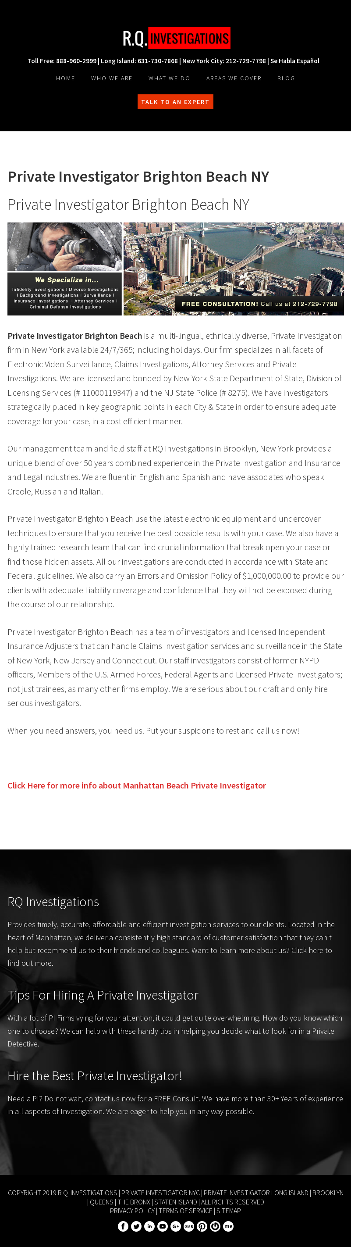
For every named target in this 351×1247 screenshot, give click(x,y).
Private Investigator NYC (160, 1192)
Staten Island (175, 1201)
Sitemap (228, 1210)
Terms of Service (186, 1210)
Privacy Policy (132, 1210)
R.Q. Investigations (175, 38)
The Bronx (133, 1201)
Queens (101, 1201)
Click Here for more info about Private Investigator (136, 785)
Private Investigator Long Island (256, 1192)
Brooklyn (328, 1192)
